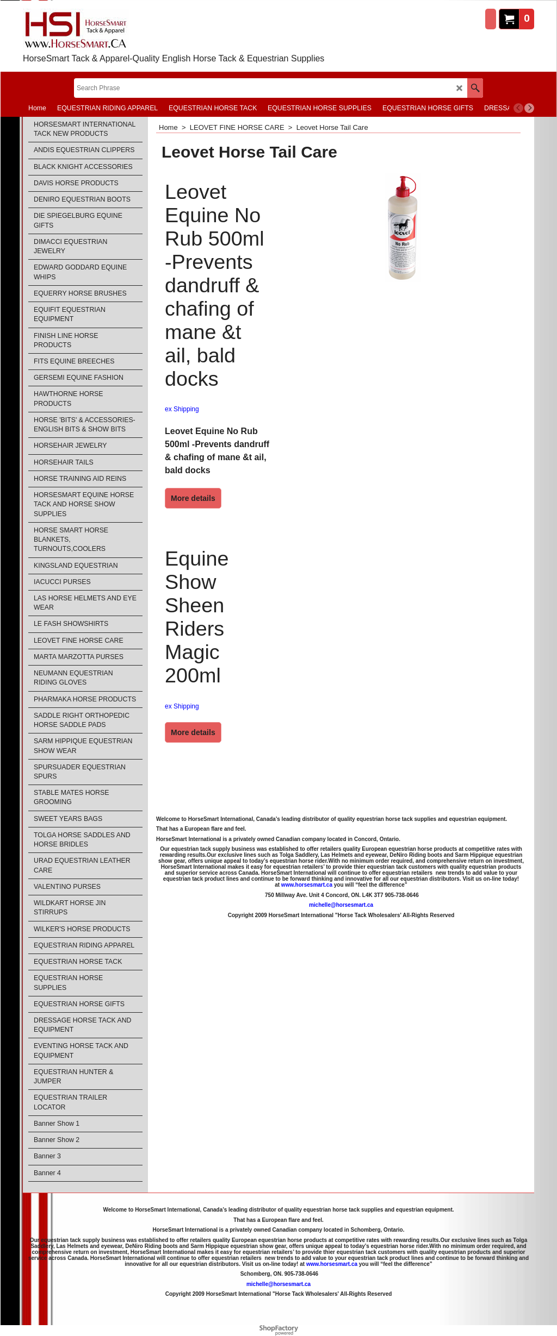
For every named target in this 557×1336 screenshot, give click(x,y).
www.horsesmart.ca (306, 885)
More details (193, 498)
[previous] (518, 108)
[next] (529, 108)
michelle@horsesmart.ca (341, 905)
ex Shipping (182, 409)
